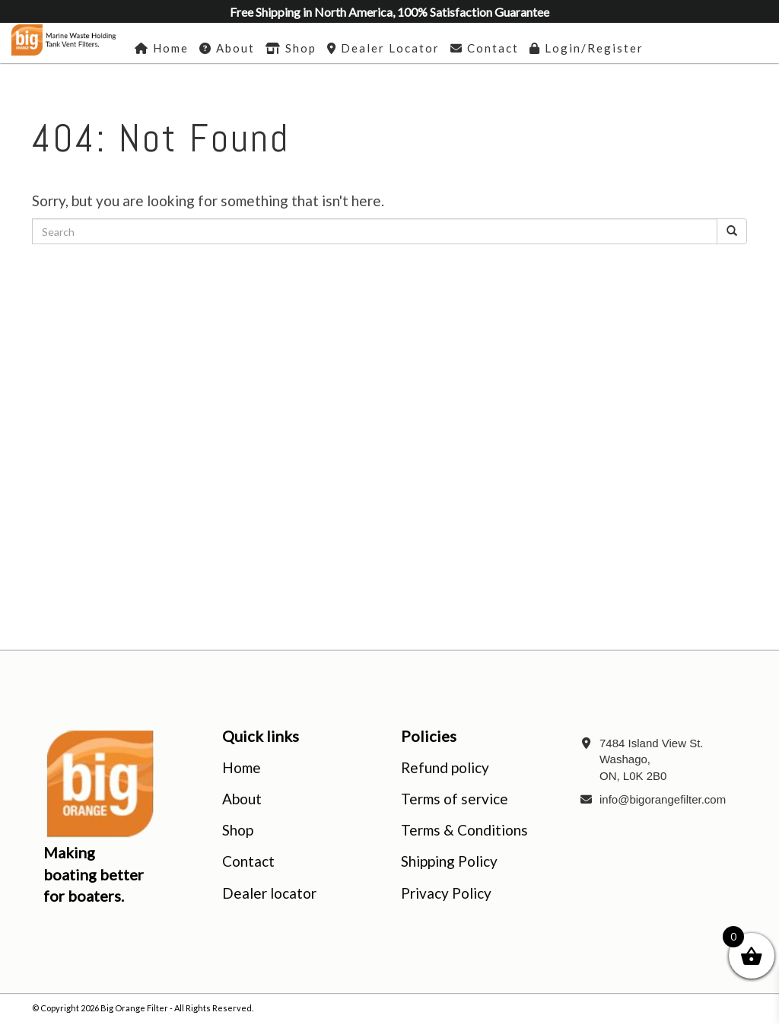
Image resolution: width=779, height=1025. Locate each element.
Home (241, 767)
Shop (237, 830)
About (242, 798)
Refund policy (445, 767)
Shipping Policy (449, 861)
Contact (248, 861)
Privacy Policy (446, 893)
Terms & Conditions (464, 830)
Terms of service (454, 798)
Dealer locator (269, 893)
